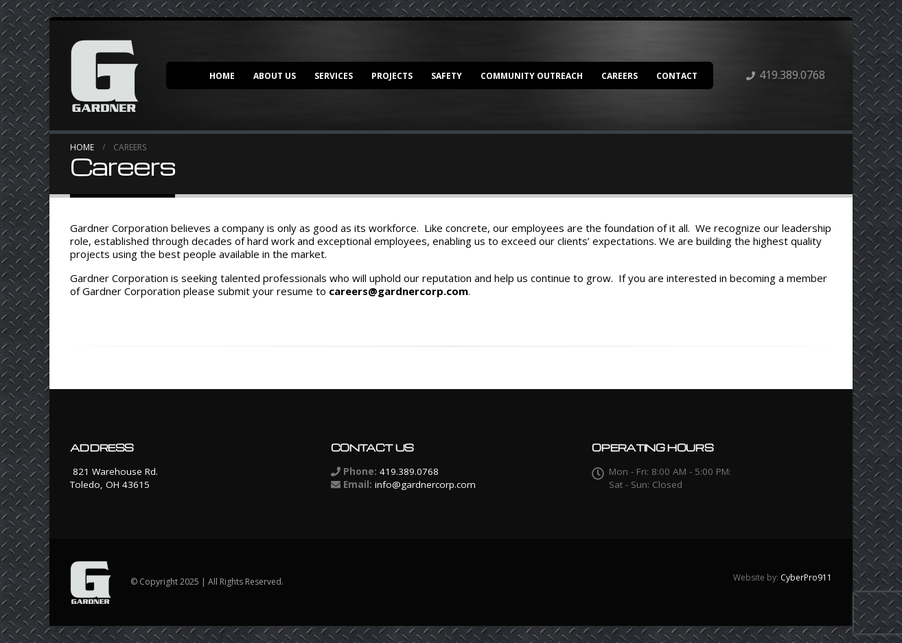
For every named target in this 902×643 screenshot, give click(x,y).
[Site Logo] (104, 75)
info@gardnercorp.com (425, 484)
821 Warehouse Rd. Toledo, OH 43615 (114, 478)
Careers (619, 76)
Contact (676, 76)
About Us (274, 76)
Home (222, 76)
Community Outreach (532, 76)
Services (333, 76)
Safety (446, 76)
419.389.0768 (792, 74)
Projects (392, 76)
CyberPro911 (806, 577)
